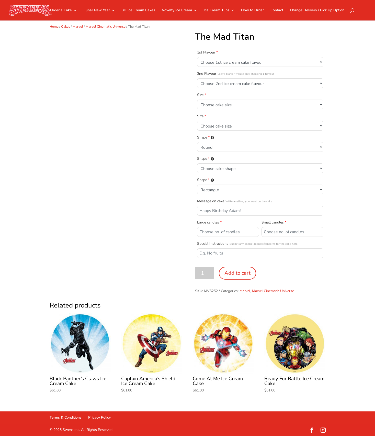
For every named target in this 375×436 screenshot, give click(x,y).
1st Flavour (207, 52)
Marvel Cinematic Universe (106, 26)
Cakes (65, 26)
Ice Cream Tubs (216, 10)
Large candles (209, 222)
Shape (205, 137)
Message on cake (234, 201)
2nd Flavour (235, 73)
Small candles (274, 222)
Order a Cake (61, 10)
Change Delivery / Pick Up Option (317, 10)
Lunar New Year (97, 10)
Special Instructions (247, 243)
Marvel (78, 26)
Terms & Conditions (66, 417)
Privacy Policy (99, 417)
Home (38, 10)
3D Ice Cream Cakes (138, 10)
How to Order (252, 10)
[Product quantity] (204, 273)
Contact (276, 10)
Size (201, 94)
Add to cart (237, 273)
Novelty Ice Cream (177, 10)
